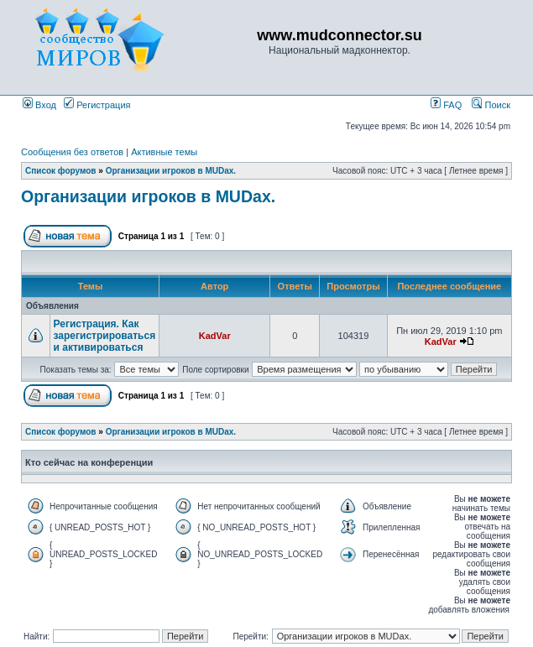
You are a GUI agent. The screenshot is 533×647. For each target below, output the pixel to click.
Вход (39, 105)
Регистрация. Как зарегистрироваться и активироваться (105, 335)
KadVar (215, 336)
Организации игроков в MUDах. (171, 170)
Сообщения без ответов (72, 152)
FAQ (446, 105)
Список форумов (61, 170)
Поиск (491, 105)
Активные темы (164, 152)
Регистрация (97, 105)
